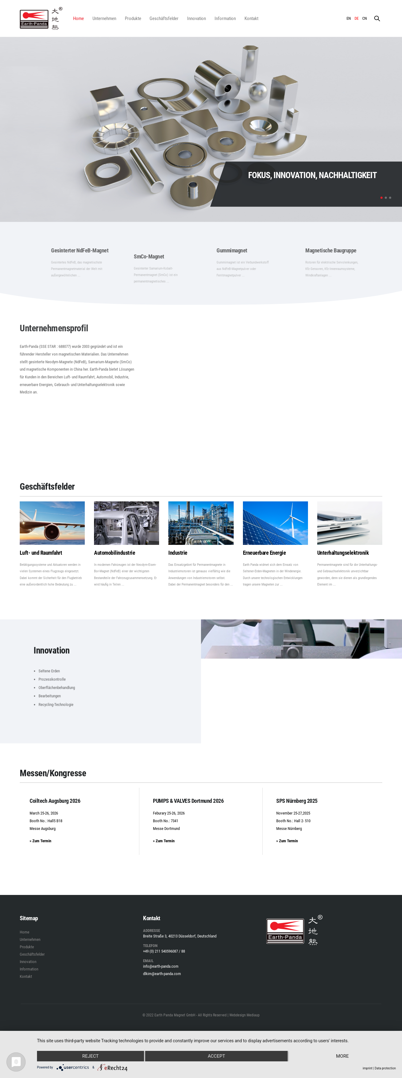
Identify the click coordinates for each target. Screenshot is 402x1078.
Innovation (196, 18)
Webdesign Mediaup (244, 1015)
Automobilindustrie (114, 553)
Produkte (133, 18)
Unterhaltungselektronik (343, 553)
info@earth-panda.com (160, 966)
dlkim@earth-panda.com (162, 973)
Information (225, 18)
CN (364, 18)
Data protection (385, 1068)
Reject (90, 1056)
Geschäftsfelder (164, 18)
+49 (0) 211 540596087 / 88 (164, 951)
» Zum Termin (40, 841)
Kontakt (251, 18)
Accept (216, 1056)
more (342, 1056)
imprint (367, 1068)
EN (349, 18)
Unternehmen (104, 18)
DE (357, 18)
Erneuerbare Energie (264, 553)
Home (78, 18)
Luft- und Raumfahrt (41, 553)
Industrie (177, 553)
